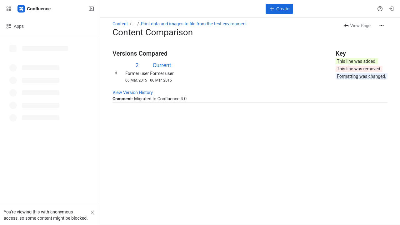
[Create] (279, 9)
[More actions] (382, 25)
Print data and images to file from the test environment (194, 23)
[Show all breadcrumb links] (133, 24)
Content (120, 23)
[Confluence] (34, 9)
